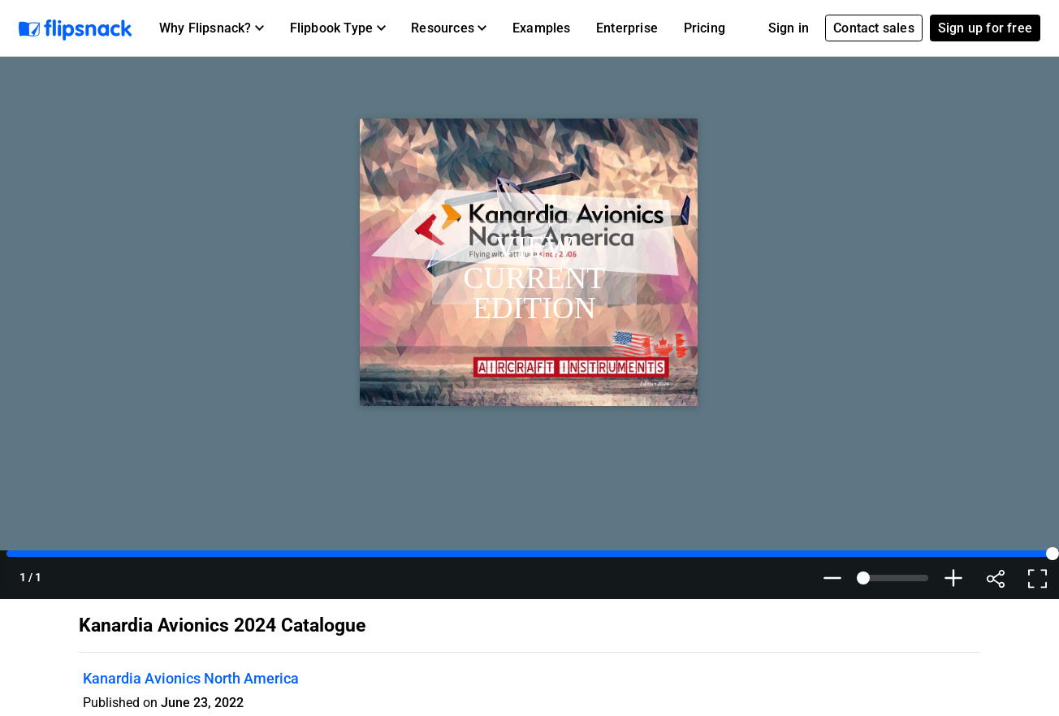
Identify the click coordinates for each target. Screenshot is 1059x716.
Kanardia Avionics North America (191, 678)
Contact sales (873, 28)
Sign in (788, 28)
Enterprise (627, 28)
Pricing (704, 28)
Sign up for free (985, 28)
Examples (541, 28)
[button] (211, 28)
